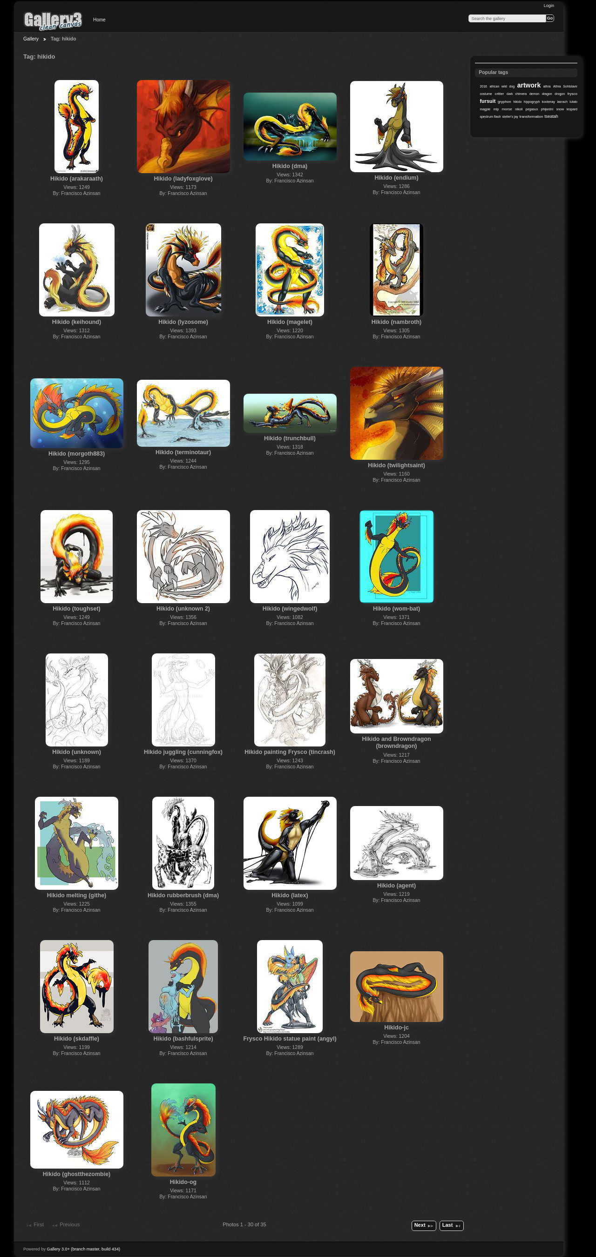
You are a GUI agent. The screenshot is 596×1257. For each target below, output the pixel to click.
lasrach (562, 101)
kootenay (548, 101)
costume (486, 93)
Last (451, 1226)
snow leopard (566, 109)
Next (424, 1226)
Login (549, 5)
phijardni (547, 109)
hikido (517, 101)
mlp (496, 109)
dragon (547, 93)
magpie (485, 109)
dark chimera (517, 93)
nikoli (518, 109)
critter (499, 94)
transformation (531, 116)
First (34, 1225)
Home (99, 19)
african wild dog (502, 86)
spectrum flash (490, 116)
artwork (529, 85)
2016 (483, 86)
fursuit (487, 101)
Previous (65, 1225)
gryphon (504, 102)
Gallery (31, 38)
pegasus (532, 109)
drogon (560, 93)
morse (507, 109)
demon (534, 93)
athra (547, 86)
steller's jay (510, 116)
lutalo (573, 101)
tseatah (551, 116)
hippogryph (532, 101)
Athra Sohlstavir (565, 86)
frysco (572, 94)
